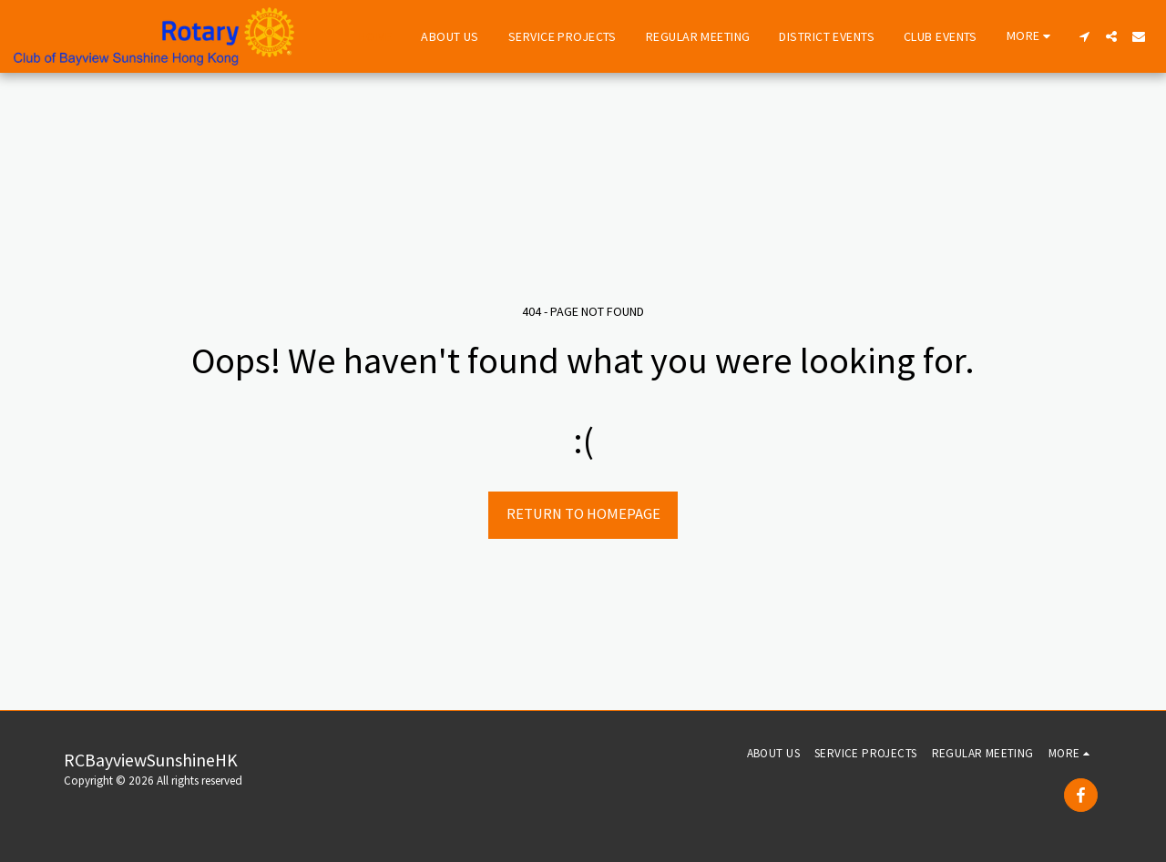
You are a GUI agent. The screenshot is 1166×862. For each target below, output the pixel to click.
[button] (1084, 36)
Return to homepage (583, 513)
